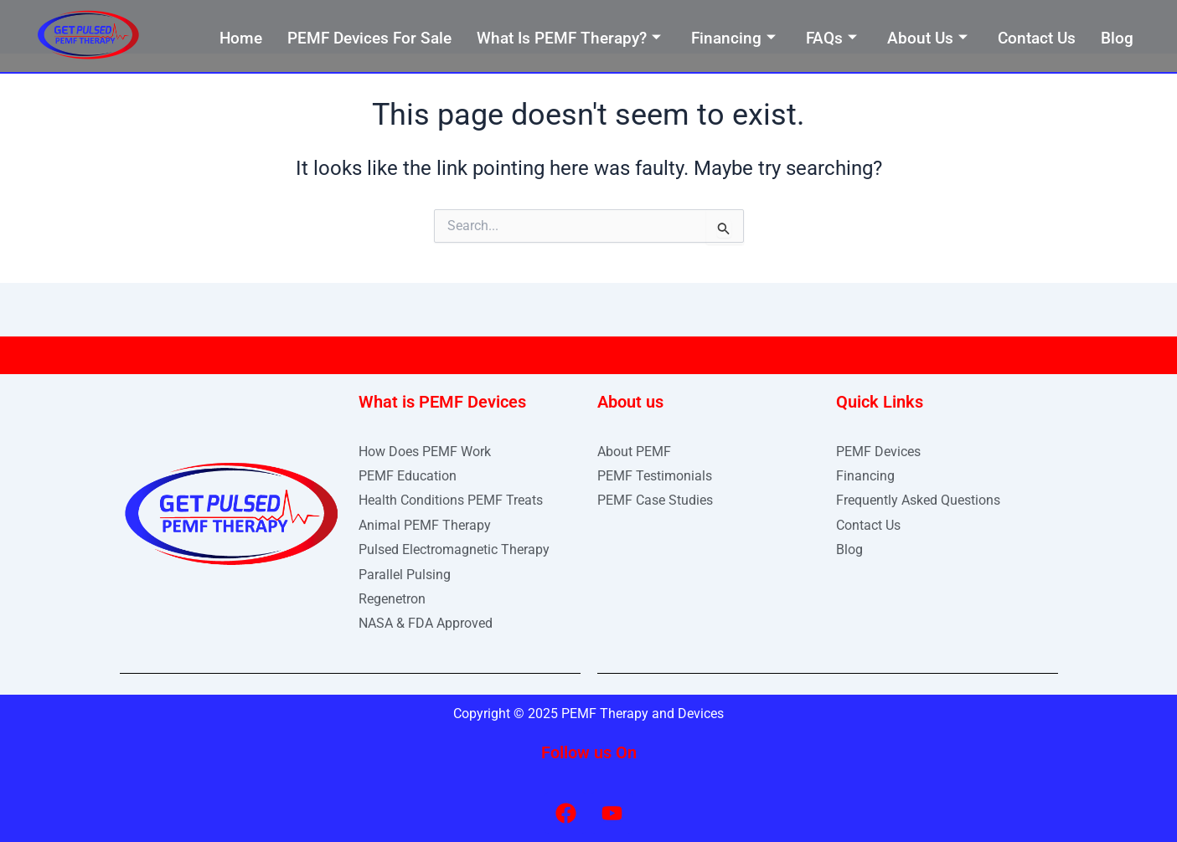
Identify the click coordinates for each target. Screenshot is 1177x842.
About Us (927, 38)
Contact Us (1037, 38)
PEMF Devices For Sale (369, 38)
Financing (733, 38)
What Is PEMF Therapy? (569, 38)
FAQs (831, 38)
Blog (1117, 38)
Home (240, 38)
